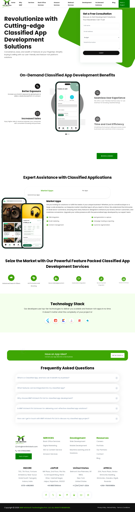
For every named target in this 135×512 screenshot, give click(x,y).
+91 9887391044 (54, 485)
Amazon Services (50, 454)
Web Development (77, 441)
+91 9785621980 (22, 451)
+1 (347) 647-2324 (81, 485)
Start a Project (23, 456)
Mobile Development (78, 445)
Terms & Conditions (123, 507)
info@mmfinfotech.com (26, 446)
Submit (101, 53)
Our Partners (102, 450)
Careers (100, 441)
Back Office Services (51, 441)
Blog (98, 458)
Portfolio (100, 445)
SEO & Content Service (52, 450)
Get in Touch (117, 355)
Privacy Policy (102, 507)
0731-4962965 (27, 485)
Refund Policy (111, 507)
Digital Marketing (50, 445)
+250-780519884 (107, 485)
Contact (100, 454)
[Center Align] (46, 495)
